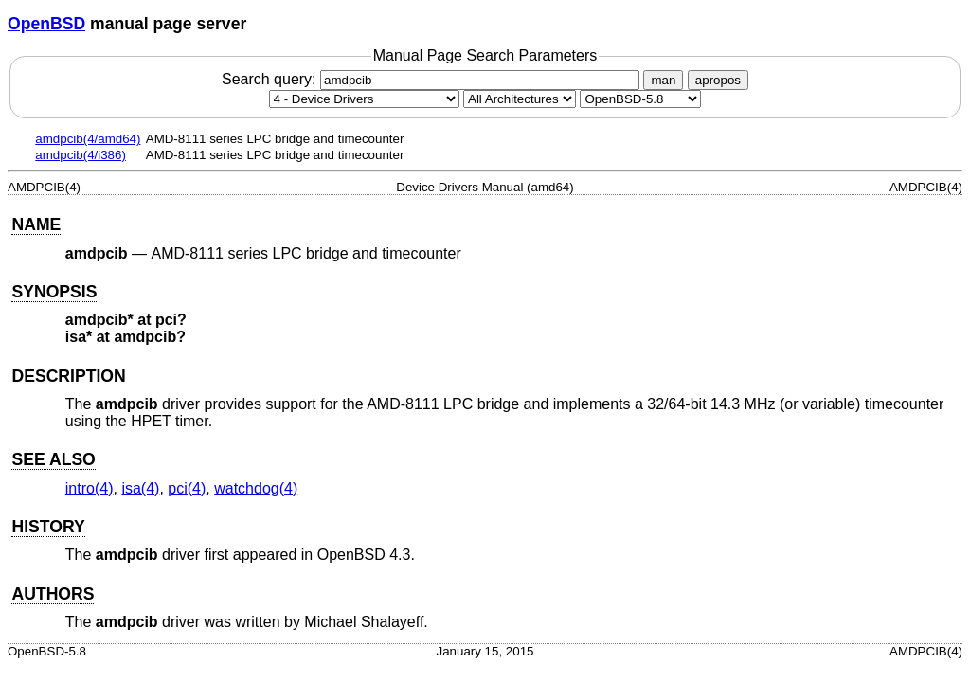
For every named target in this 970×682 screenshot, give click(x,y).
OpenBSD (46, 23)
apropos (718, 80)
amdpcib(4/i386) (80, 155)
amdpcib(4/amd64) (87, 139)
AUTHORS (52, 593)
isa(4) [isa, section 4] (140, 488)
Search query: (433, 79)
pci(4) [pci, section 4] (187, 488)
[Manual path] (640, 99)
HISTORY (47, 526)
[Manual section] (364, 99)
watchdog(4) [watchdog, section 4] (255, 488)
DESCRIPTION (68, 376)
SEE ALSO (53, 459)
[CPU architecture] (519, 99)
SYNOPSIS (54, 291)
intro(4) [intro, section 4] (89, 488)
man (663, 80)
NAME (36, 224)
